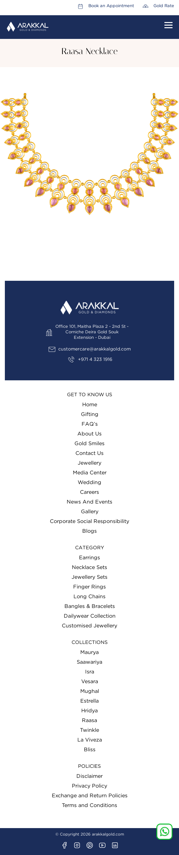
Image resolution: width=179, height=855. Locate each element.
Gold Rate (163, 6)
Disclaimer (89, 776)
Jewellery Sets (89, 577)
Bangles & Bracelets (89, 606)
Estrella (89, 701)
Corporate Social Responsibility (89, 521)
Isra (89, 671)
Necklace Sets (89, 567)
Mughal (89, 691)
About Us (89, 433)
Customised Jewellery (89, 625)
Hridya (89, 710)
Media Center (89, 472)
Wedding (89, 482)
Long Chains (89, 596)
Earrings (89, 557)
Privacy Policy (89, 786)
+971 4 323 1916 (95, 359)
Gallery (89, 511)
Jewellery (89, 463)
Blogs (89, 531)
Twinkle (89, 730)
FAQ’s (90, 424)
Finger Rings (89, 586)
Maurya (89, 652)
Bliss (89, 749)
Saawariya (89, 662)
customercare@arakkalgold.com (94, 349)
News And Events (89, 502)
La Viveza (89, 739)
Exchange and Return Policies (90, 795)
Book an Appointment (111, 6)
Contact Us (89, 453)
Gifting (89, 414)
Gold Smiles (89, 443)
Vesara (89, 681)
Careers (89, 492)
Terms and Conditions (89, 805)
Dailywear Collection (90, 616)
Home (89, 404)
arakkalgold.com (108, 834)
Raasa (89, 720)
